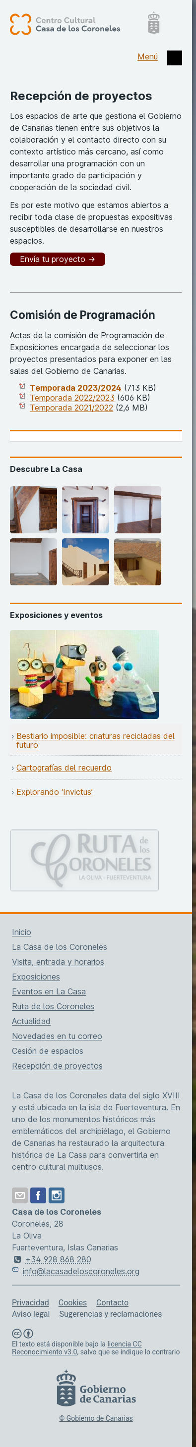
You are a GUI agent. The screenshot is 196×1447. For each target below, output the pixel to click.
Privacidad (30, 1302)
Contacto (112, 1302)
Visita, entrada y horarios (58, 962)
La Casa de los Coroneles (59, 947)
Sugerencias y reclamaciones (110, 1314)
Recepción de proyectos (57, 1066)
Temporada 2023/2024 (76, 388)
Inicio (21, 932)
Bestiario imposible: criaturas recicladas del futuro (95, 740)
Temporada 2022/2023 (72, 398)
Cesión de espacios (47, 1051)
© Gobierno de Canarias (95, 1418)
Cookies (73, 1302)
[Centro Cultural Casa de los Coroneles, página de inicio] (84, 24)
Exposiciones (36, 977)
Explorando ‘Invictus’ (54, 791)
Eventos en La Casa (49, 991)
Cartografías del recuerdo (64, 767)
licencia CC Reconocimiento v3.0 (77, 1348)
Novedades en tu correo (57, 1036)
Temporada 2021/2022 (71, 408)
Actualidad (31, 1021)
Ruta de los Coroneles (53, 1006)
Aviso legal (31, 1314)
